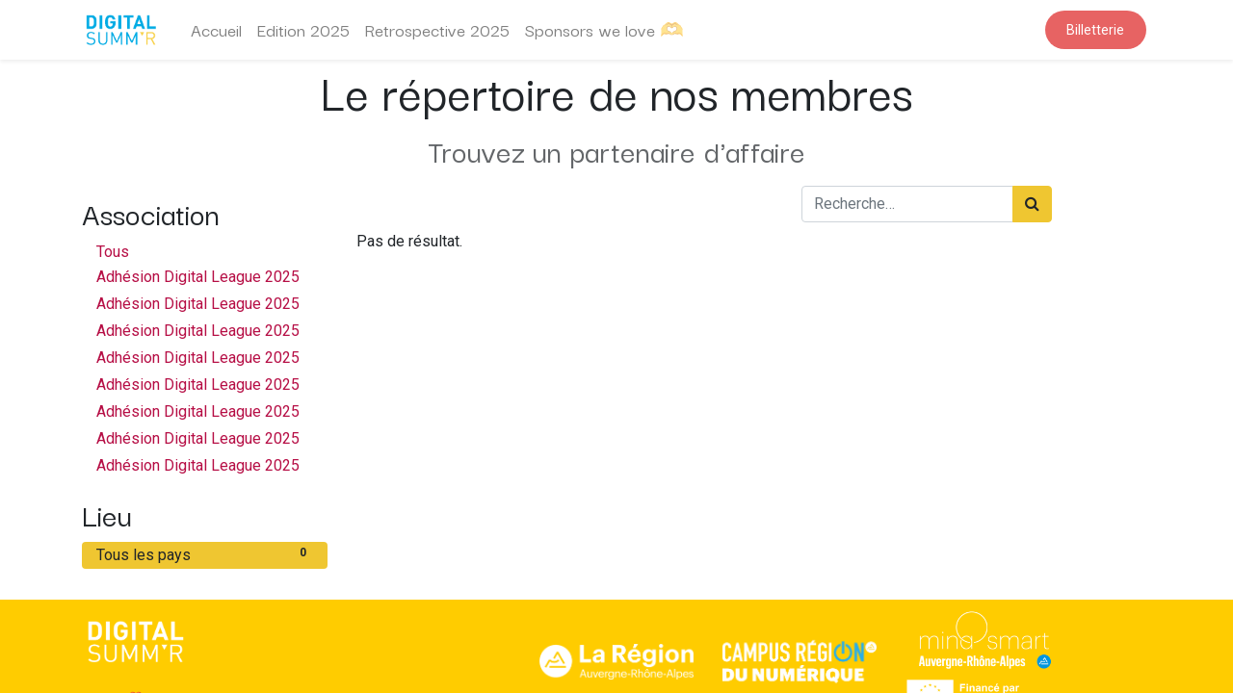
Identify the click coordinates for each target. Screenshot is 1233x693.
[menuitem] (216, 30)
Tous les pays (204, 554)
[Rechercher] (1032, 204)
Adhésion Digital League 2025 (198, 277)
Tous (112, 252)
